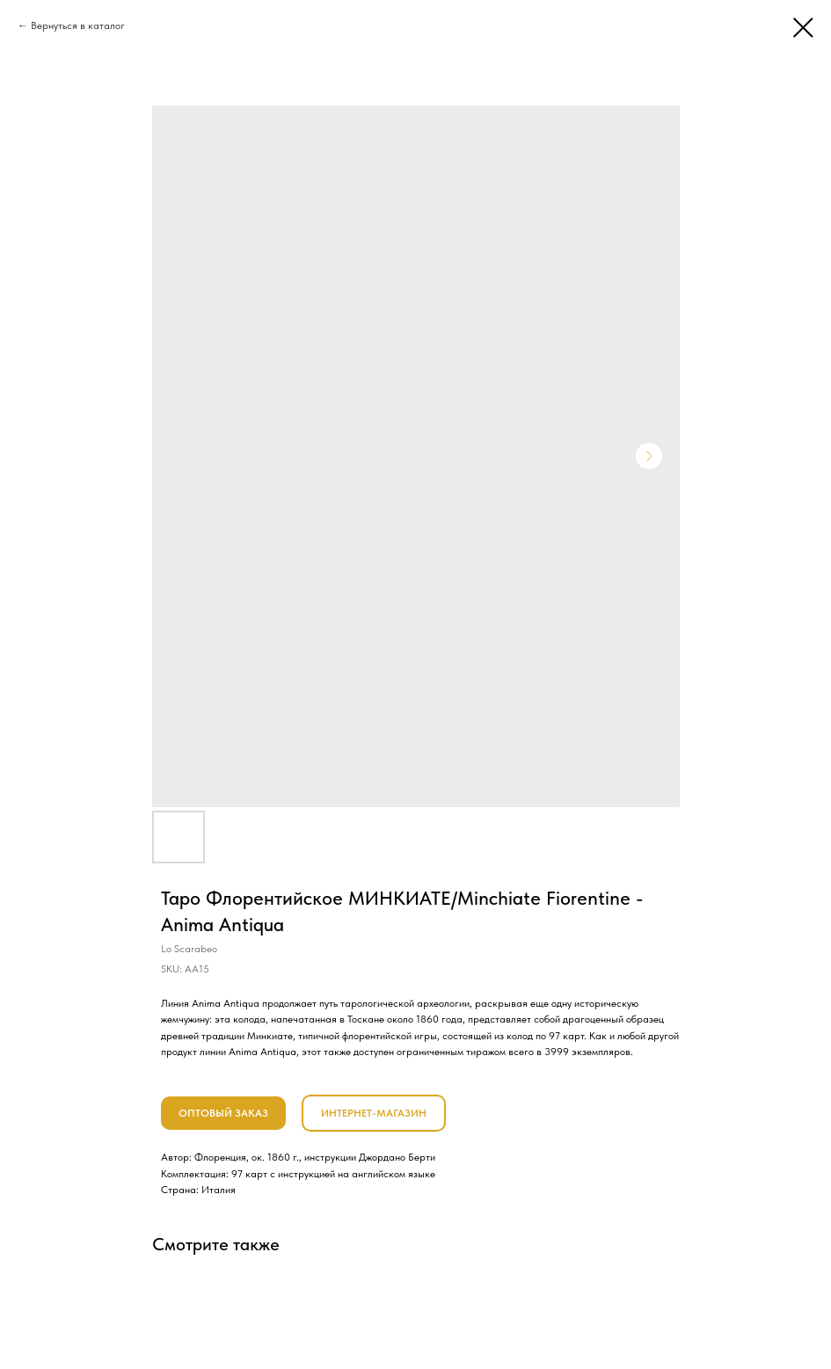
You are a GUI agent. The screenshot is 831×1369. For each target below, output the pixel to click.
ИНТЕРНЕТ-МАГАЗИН (373, 1113)
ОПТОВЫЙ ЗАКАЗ (223, 1113)
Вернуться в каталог (78, 25)
